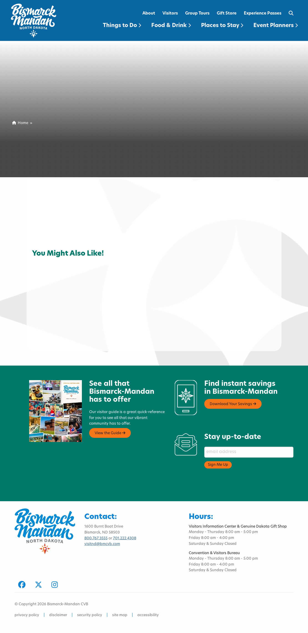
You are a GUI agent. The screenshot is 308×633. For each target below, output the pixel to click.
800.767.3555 (96, 538)
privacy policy (27, 615)
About (148, 13)
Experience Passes (262, 13)
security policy (89, 615)
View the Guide (110, 433)
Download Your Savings (233, 404)
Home (20, 123)
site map (119, 615)
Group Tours (197, 13)
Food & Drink (171, 25)
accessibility (148, 615)
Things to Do (122, 25)
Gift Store (227, 13)
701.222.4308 (124, 538)
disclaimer (58, 615)
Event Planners (275, 25)
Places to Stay (222, 25)
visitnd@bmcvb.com (102, 544)
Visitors (170, 13)
